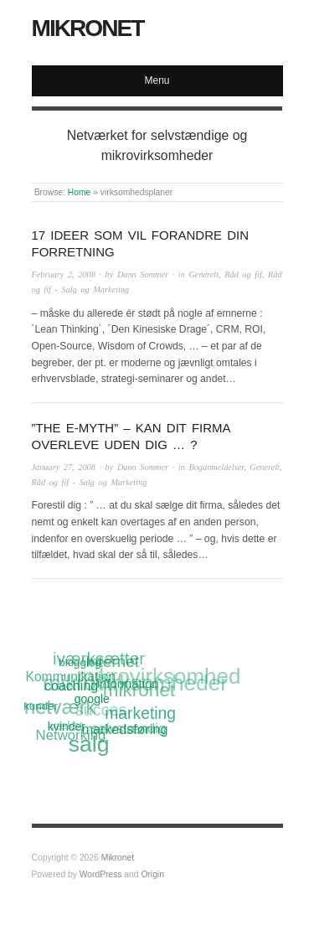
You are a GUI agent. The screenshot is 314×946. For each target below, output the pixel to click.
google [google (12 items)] (92, 698)
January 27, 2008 (63, 467)
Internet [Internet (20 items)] (112, 662)
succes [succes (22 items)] (101, 710)
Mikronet (88, 28)
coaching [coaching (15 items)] (71, 685)
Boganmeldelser (216, 467)
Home (79, 192)
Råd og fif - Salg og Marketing (89, 482)
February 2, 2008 (63, 274)
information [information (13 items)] (128, 682)
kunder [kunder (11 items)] (40, 706)
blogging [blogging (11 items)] (79, 662)
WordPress (101, 874)
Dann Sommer (142, 274)
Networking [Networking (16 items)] (71, 735)
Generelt (203, 274)
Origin (152, 874)
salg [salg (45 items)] (89, 745)
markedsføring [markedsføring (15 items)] (125, 729)
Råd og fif (243, 274)
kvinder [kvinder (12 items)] (66, 726)
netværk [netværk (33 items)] (59, 708)
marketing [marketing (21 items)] (140, 713)
